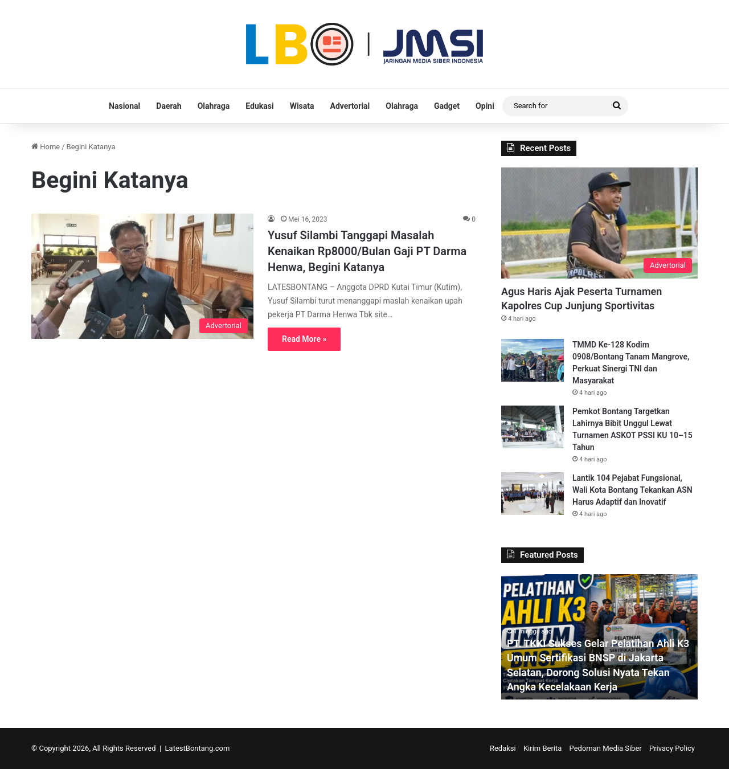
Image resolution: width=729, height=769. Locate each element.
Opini (485, 106)
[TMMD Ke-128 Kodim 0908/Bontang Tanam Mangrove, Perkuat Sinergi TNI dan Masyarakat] (532, 360)
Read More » (304, 338)
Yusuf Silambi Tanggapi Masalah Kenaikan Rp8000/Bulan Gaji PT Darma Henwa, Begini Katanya (367, 251)
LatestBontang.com (197, 748)
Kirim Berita (542, 748)
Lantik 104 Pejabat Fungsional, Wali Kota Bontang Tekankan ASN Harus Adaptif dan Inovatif (632, 489)
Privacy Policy (672, 748)
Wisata (302, 106)
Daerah (168, 106)
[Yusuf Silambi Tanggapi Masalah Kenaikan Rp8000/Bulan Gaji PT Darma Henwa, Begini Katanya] (142, 276)
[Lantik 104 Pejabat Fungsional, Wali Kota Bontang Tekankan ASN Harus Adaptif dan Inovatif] (532, 493)
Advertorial (350, 106)
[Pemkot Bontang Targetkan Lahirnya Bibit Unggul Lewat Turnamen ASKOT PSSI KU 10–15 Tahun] (532, 427)
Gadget (447, 106)
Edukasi (259, 106)
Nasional (124, 106)
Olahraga (214, 106)
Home (45, 146)
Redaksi (503, 748)
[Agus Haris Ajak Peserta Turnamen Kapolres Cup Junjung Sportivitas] (599, 223)
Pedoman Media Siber (606, 748)
